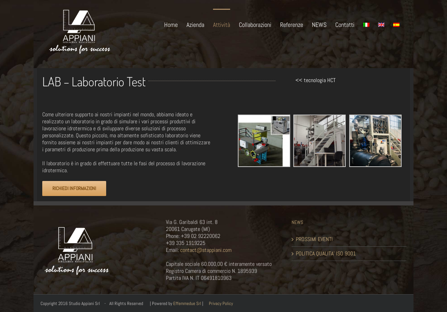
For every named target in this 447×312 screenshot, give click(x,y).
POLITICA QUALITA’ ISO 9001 (326, 253)
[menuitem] (175, 24)
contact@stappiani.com (205, 250)
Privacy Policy (221, 303)
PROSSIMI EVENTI (314, 239)
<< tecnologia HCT (315, 80)
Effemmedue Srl (187, 303)
